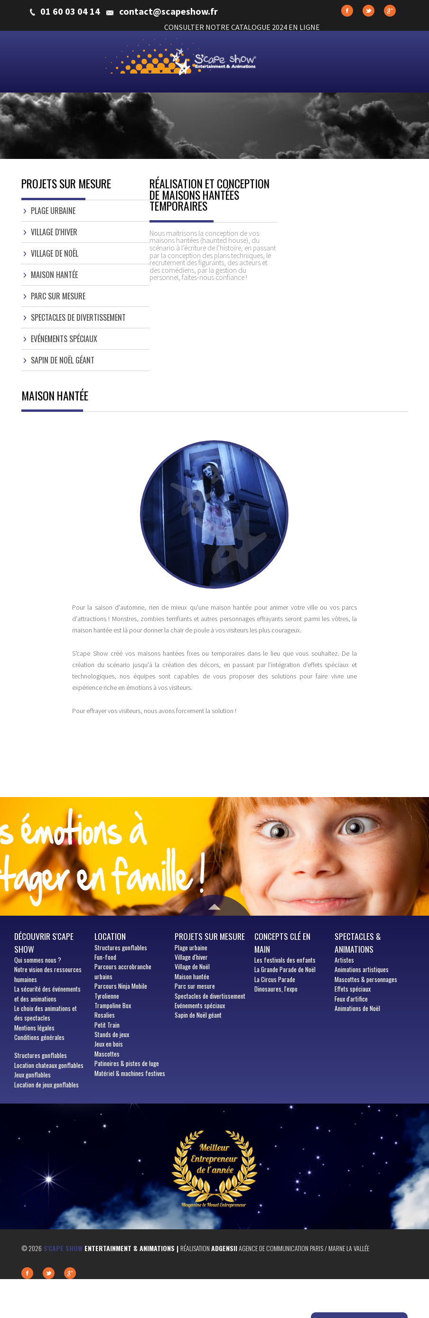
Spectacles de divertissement (78, 317)
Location (110, 936)
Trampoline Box (112, 1005)
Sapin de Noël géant (62, 360)
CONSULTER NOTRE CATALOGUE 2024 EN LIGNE (242, 27)
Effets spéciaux (353, 988)
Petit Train (107, 1025)
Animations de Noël (357, 1008)
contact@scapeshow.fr (168, 11)
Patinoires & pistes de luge (126, 1063)
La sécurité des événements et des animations (47, 993)
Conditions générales (39, 1037)
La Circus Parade (274, 979)
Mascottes (107, 1053)
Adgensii (224, 1248)
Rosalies (104, 1015)
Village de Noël (54, 253)
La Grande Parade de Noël (285, 969)
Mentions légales (34, 1027)
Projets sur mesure (210, 936)
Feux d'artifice (351, 998)
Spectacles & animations (358, 942)
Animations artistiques (362, 969)
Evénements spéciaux (64, 338)
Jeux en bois (108, 1044)
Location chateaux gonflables (49, 1065)
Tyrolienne (106, 996)
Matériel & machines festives (129, 1073)
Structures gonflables (40, 1055)
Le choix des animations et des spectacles (45, 1012)
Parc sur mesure (58, 296)
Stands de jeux (111, 1034)
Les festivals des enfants (285, 960)
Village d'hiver (54, 232)
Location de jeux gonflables (46, 1084)
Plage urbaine (53, 210)
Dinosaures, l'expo (276, 988)
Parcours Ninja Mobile (120, 986)
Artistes (344, 960)
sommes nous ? (37, 960)
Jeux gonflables (32, 1074)
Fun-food (105, 957)
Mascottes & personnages (366, 979)
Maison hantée (54, 274)
